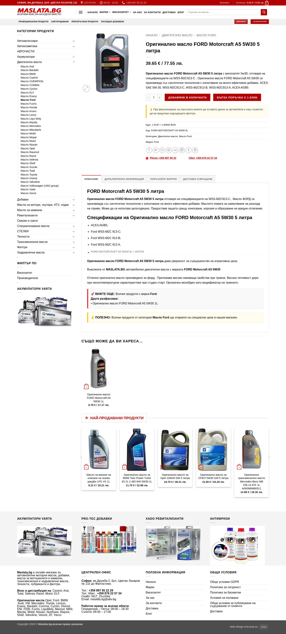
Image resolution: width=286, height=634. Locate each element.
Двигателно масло (29, 62)
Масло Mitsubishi (31, 129)
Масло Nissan (29, 144)
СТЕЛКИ (23, 231)
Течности (23, 236)
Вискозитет (121, 12)
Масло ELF (27, 92)
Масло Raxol (28, 155)
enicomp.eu (251, 626)
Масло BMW (28, 73)
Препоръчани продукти (85, 22)
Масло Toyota (29, 174)
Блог (181, 12)
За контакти (152, 12)
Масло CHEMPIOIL (32, 81)
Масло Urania (29, 178)
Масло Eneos (29, 96)
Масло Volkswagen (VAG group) (40, 185)
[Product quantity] (153, 97)
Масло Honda (29, 107)
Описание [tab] (91, 179)
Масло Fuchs (28, 103)
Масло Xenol (28, 193)
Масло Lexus (28, 114)
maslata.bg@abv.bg (103, 599)
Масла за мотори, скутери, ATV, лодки (43, 204)
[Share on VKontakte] (175, 150)
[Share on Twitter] (156, 150)
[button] (224, 2)
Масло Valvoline (30, 181)
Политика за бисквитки (225, 592)
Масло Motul (28, 141)
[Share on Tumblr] (188, 150)
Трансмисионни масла (32, 241)
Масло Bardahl (29, 70)
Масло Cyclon (29, 88)
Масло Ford (28, 99)
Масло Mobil (28, 133)
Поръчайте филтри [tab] (163, 179)
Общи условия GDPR (224, 581)
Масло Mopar (29, 137)
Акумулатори (26, 56)
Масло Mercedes (31, 126)
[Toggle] (74, 41)
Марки (105, 12)
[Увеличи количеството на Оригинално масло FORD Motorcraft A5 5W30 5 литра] (159, 97)
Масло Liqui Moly (31, 118)
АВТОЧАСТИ (25, 51)
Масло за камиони (29, 210)
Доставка (169, 12)
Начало (93, 12)
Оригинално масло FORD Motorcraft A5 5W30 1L (125, 303)
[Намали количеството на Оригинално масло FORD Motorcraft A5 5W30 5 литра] (148, 97)
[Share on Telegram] (195, 150)
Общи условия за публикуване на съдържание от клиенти (233, 604)
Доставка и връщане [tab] (197, 179)
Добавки (22, 199)
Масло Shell (28, 163)
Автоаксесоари (27, 40)
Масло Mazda (29, 122)
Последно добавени (112, 22)
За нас (137, 12)
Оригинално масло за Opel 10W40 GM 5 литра (175, 476)
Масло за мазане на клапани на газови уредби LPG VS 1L (98, 478)
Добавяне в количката (187, 97)
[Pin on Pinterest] (169, 150)
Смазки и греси (27, 220)
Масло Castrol (29, 77)
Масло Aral (27, 66)
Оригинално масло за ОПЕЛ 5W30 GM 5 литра (213, 476)
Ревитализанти (27, 215)
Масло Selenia (29, 159)
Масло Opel (28, 148)
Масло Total (28, 170)
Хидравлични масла (31, 252)
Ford (156, 142)
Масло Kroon (28, 111)
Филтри (22, 247)
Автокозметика (27, 46)
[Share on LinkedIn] (182, 150)
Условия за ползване (224, 597)
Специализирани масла (33, 226)
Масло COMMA (30, 85)
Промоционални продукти (34, 22)
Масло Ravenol (30, 152)
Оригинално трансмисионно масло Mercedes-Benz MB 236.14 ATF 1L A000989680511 (251, 481)
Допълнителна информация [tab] (124, 179)
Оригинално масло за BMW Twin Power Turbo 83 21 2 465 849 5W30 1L (137, 478)
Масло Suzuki (29, 167)
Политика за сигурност (225, 587)
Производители (27, 278)
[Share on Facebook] (149, 150)
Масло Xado (28, 189)
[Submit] (264, 12)
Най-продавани (60, 22)
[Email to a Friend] (162, 150)
